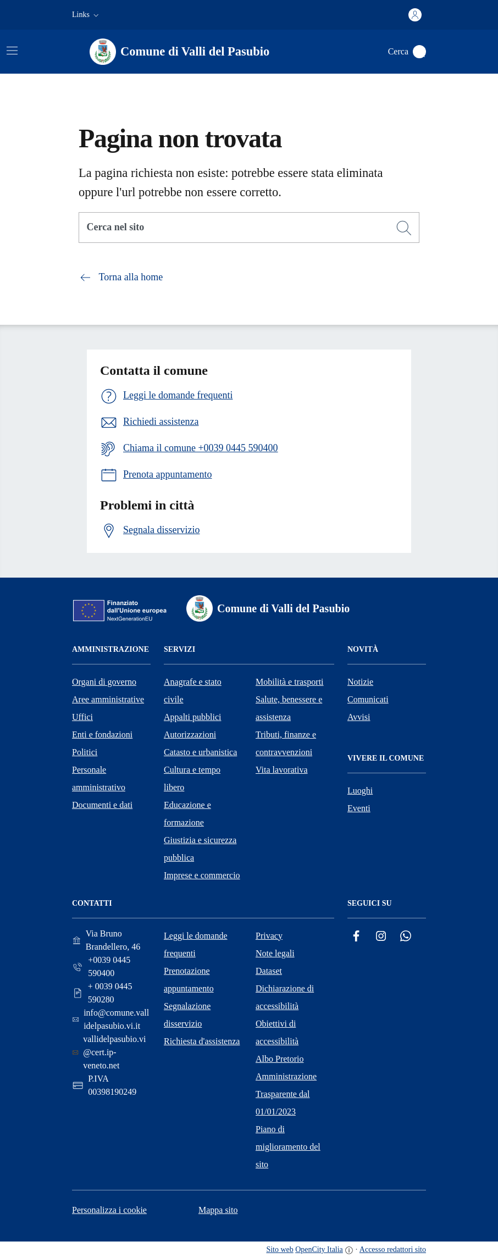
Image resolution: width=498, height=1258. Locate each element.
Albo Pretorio (280, 1058)
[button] (86, 15)
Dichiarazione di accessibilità (285, 997)
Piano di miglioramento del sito (288, 1146)
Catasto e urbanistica (200, 752)
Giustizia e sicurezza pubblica (200, 848)
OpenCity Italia (319, 1249)
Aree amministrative (108, 699)
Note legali (275, 953)
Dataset (269, 971)
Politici (84, 752)
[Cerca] (404, 228)
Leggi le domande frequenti (196, 944)
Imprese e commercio (202, 875)
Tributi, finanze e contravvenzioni (286, 743)
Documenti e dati (102, 805)
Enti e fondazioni (102, 734)
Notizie (360, 681)
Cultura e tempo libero (192, 778)
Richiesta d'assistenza (202, 1041)
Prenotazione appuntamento (189, 979)
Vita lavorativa (282, 769)
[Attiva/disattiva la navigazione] (12, 50)
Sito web (279, 1249)
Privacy (269, 935)
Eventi (358, 808)
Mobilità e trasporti (290, 681)
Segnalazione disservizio (187, 1014)
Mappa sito (218, 1210)
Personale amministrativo (98, 778)
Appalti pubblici (192, 717)
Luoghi (360, 790)
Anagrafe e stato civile (193, 690)
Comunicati (368, 699)
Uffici (82, 717)
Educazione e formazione (187, 813)
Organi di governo (104, 681)
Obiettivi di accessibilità (277, 1032)
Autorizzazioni (190, 734)
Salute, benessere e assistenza (289, 708)
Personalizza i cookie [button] (109, 1210)
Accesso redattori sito (392, 1249)
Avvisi (358, 717)
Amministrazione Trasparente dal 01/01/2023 (286, 1094)
